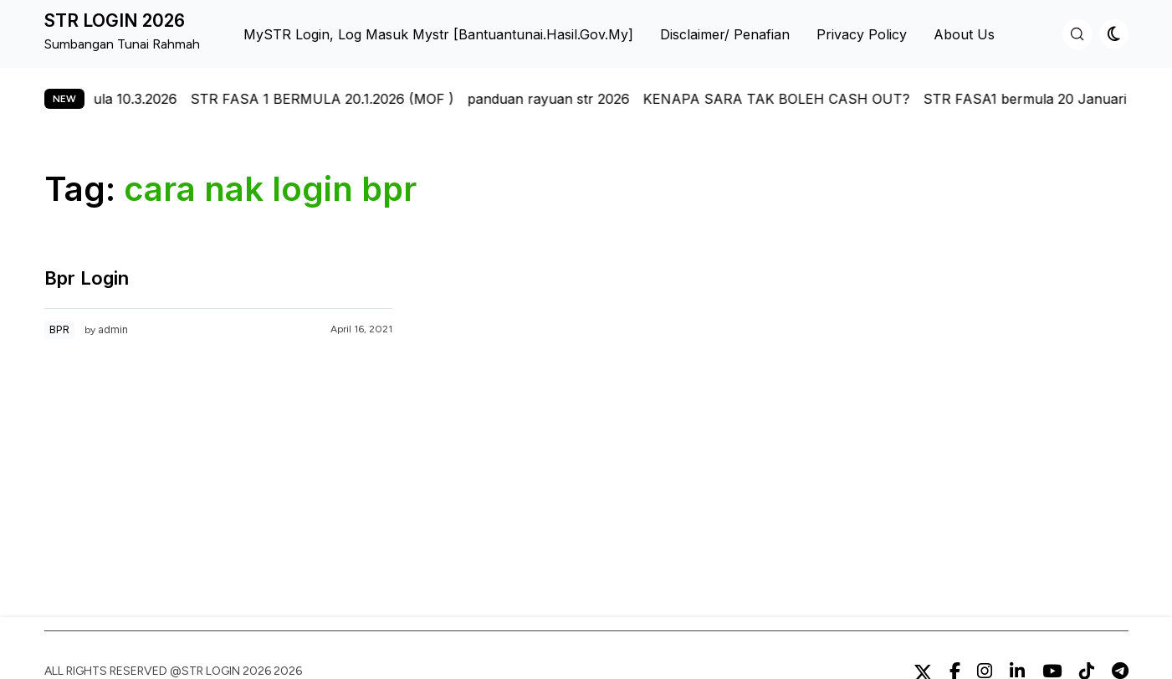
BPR (59, 329)
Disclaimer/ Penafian (725, 34)
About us (964, 34)
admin (113, 329)
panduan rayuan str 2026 (554, 98)
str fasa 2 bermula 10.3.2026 (93, 98)
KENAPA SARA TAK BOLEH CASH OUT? (782, 98)
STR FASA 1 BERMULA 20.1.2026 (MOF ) (328, 98)
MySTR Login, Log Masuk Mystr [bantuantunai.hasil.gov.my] (438, 34)
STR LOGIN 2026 (114, 20)
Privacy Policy (861, 34)
